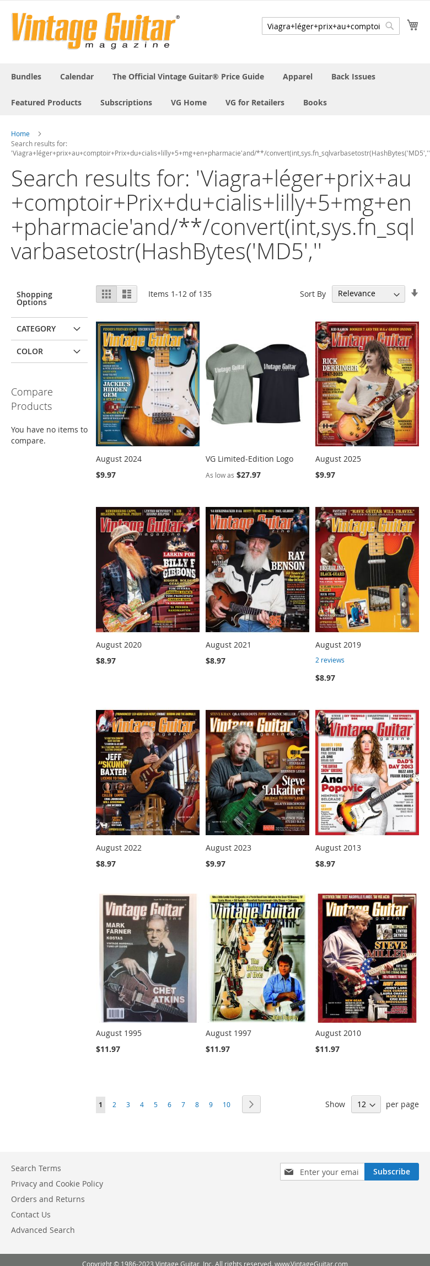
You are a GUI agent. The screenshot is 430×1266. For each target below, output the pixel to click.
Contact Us (31, 1214)
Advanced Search (43, 1230)
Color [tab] (30, 351)
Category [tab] (36, 328)
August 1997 (228, 1033)
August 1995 (119, 1033)
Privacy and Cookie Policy (57, 1183)
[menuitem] (26, 76)
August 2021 (228, 644)
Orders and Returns (48, 1199)
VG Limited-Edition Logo (249, 458)
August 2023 (228, 847)
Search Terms (36, 1168)
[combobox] (331, 26)
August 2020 (119, 644)
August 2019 (338, 644)
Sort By (313, 293)
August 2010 (338, 1033)
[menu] (215, 89)
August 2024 (119, 458)
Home (20, 133)
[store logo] (95, 31)
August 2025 (338, 458)
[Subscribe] (391, 1171)
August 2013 (338, 847)
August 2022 (119, 847)
